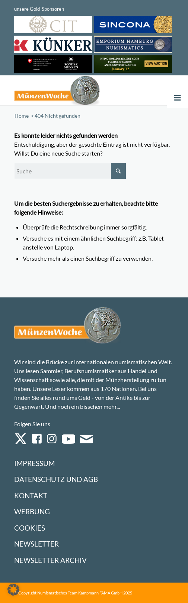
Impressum (34, 463)
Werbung (32, 511)
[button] (13, 589)
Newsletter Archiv (50, 560)
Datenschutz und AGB (56, 479)
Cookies (29, 528)
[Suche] (70, 171)
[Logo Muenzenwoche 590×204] (62, 90)
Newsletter (36, 544)
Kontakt (30, 495)
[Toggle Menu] (177, 98)
